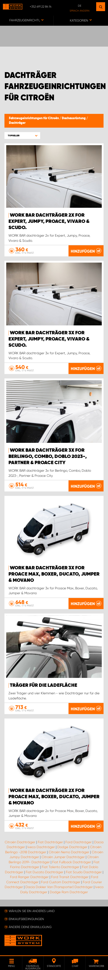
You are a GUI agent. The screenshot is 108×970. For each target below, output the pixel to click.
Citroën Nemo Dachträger (69, 852)
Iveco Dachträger (41, 847)
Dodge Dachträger (72, 847)
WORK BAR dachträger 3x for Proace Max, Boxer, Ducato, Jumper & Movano (54, 574)
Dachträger (17, 123)
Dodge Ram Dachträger (69, 892)
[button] (22, 135)
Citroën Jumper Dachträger (63, 857)
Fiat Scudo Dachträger (84, 872)
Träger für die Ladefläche (43, 685)
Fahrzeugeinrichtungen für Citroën (34, 118)
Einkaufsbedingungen (26, 919)
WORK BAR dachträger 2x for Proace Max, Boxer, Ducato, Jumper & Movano (54, 797)
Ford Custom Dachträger (60, 882)
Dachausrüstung (74, 118)
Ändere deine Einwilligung (30, 927)
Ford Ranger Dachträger (29, 877)
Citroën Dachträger (20, 842)
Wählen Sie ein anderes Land (32, 911)
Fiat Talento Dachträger (60, 867)
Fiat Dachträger (50, 842)
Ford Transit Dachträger (70, 877)
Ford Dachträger (78, 842)
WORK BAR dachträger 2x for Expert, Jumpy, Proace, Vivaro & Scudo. (48, 221)
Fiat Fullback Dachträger (71, 862)
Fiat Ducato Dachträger (44, 872)
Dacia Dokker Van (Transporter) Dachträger (59, 887)
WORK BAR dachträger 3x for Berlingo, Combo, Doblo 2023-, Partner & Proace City (47, 456)
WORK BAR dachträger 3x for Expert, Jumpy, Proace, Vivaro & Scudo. (48, 339)
